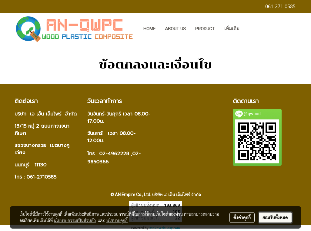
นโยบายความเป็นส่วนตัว (75, 220)
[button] (253, 29)
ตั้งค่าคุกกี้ (242, 217)
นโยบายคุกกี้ (117, 220)
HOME (149, 29)
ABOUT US (175, 29)
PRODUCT (205, 29)
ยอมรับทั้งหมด (275, 217)
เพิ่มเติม (231, 29)
